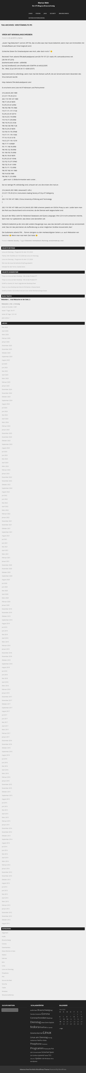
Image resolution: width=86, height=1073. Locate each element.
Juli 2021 (4, 539)
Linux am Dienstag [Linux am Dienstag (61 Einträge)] (39, 1037)
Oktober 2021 (6, 528)
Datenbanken (6, 947)
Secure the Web (7, 980)
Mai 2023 (5, 459)
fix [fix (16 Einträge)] (47, 1027)
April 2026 (5, 331)
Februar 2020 (6, 601)
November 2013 (7, 876)
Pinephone (5, 973)
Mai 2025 (5, 371)
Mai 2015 (5, 810)
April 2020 (5, 594)
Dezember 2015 (7, 784)
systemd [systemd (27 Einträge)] (41, 1055)
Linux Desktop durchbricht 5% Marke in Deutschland (23, 287)
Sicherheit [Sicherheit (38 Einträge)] (45, 1052)
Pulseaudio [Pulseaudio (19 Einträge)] (47, 1049)
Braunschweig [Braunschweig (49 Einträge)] (44, 1010)
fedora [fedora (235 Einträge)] (34, 1027)
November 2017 (7, 700)
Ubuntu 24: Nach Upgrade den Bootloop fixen (22, 283)
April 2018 (5, 682)
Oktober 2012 (6, 920)
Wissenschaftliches (8, 995)
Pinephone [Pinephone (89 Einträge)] (35, 1043)
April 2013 (5, 898)
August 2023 (6, 448)
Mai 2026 (5, 327)
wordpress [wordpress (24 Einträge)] (33, 1061)
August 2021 (6, 536)
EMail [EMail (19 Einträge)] (43, 1022)
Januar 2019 (5, 649)
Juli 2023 (4, 451)
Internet (10, 240)
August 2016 (6, 755)
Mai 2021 (5, 547)
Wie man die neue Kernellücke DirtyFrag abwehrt (17, 263)
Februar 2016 (6, 777)
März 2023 (5, 466)
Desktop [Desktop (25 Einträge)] (49, 1018)
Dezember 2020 (7, 565)
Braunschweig (64, 13)
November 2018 (7, 656)
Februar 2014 (6, 865)
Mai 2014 (5, 854)
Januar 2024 (5, 430)
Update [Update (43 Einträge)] (38, 1058)
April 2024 (5, 419)
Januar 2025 (5, 386)
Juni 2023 (5, 455)
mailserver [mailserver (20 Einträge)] (33, 1040)
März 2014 (5, 861)
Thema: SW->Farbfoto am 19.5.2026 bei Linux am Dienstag (20, 256)
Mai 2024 (5, 415)
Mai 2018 (5, 678)
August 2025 (6, 360)
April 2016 (5, 770)
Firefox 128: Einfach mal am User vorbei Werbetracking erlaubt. (27, 291)
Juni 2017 (5, 719)
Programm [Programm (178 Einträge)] (37, 1048)
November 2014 (7, 832)
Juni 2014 (5, 850)
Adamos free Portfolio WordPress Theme (34, 1069)
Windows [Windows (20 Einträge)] (47, 1058)
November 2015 (7, 788)
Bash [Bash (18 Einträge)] (35, 1010)
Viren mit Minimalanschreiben (17, 34)
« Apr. (61, 1028)
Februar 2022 (6, 514)
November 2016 (7, 744)
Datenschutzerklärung (37, 18)
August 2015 (6, 799)
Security (53, 13)
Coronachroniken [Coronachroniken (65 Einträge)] (38, 1017)
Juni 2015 (5, 806)
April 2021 (5, 550)
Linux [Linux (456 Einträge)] (47, 1032)
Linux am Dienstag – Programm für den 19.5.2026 (17, 252)
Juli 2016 (4, 759)
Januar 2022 (5, 517)
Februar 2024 (6, 426)
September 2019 (7, 620)
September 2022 (7, 488)
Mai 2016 (5, 766)
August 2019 (6, 623)
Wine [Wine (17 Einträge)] (52, 1058)
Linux (30, 13)
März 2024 (5, 422)
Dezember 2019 (7, 609)
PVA (3, 977)
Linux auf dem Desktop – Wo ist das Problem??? (22, 276)
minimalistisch (36, 240)
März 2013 (5, 901)
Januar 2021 (5, 561)
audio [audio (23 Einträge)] (32, 1010)
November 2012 (7, 916)
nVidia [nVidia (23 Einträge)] (44, 1040)
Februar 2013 (6, 905)
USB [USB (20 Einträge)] (43, 1058)
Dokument (28, 240)
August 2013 (6, 883)
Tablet (4, 988)
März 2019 (5, 642)
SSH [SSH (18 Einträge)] (31, 1055)
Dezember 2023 (7, 433)
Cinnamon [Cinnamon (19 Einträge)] (38, 1014)
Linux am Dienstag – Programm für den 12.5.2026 (17, 259)
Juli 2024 (4, 408)
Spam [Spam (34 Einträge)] (51, 1052)
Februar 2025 (6, 382)
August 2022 (6, 492)
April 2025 (5, 375)
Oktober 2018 (6, 660)
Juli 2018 (4, 671)
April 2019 (5, 638)
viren (61, 240)
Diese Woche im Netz (8, 951)
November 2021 (7, 525)
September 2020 (7, 576)
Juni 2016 (5, 762)
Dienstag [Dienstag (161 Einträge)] (35, 1022)
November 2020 (7, 568)
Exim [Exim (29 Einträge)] (47, 1022)
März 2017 (5, 729)
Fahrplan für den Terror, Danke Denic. (14, 267)
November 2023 (7, 437)
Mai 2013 (5, 894)
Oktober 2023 (6, 440)
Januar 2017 (5, 737)
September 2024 (7, 400)
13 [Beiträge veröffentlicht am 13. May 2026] (67, 1019)
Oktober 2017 (6, 704)
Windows (5, 991)
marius (20, 38)
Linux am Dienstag (7, 969)
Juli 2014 (4, 846)
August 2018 (6, 667)
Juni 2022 (5, 499)
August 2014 (6, 843)
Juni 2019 (5, 631)
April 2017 (5, 726)
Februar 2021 (6, 557)
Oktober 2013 (6, 879)
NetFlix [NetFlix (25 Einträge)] (39, 1040)
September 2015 (7, 795)
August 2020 (6, 579)
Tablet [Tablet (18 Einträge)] (46, 1055)
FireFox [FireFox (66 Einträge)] (43, 1027)
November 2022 (7, 481)
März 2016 (5, 773)
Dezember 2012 (7, 912)
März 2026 (5, 334)
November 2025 (7, 349)
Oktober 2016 (6, 748)
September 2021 (7, 532)
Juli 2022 (4, 495)
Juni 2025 (5, 367)
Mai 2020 (5, 590)
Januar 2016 (5, 781)
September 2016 (7, 751)
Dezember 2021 (7, 521)
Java (45, 13)
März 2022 (5, 510)
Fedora (38, 13)
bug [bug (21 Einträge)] (51, 1010)
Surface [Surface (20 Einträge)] (35, 1055)
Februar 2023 (6, 470)
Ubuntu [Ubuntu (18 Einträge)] (32, 1058)
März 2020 (5, 598)
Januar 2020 (5, 605)
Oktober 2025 (6, 353)
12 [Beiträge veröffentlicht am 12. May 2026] (64, 1019)
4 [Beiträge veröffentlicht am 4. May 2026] (59, 1017)
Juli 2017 (4, 715)
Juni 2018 (5, 675)
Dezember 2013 (7, 872)
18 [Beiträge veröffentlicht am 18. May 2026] (60, 1022)
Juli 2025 (4, 364)
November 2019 (7, 612)
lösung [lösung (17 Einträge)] (50, 1037)
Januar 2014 (5, 868)
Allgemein (5, 933)
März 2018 (5, 686)
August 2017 (6, 711)
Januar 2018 (5, 693)
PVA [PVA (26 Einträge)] (52, 1049)
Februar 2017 (6, 733)
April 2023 (5, 462)
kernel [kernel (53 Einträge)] (40, 1033)
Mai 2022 (5, 503)
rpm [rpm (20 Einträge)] (31, 1052)
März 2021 (5, 554)
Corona (4, 944)
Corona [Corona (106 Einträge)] (46, 1013)
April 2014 (5, 857)
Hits (11, 304)
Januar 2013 (5, 909)
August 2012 (6, 923)
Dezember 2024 (7, 389)
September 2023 (7, 444)
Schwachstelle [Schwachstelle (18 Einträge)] (37, 1052)
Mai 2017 (5, 722)
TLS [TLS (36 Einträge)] (49, 1055)
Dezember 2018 (7, 653)
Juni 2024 (5, 411)
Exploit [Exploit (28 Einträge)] (51, 1022)
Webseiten (5, 304)
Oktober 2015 (6, 792)
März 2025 (5, 378)
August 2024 (6, 404)
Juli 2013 (4, 887)
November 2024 (7, 393)
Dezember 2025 (7, 345)
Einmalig (17, 304)
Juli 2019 (4, 627)
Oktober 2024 (6, 397)
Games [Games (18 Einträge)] (50, 1027)
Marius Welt (43, 3)
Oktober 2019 (6, 616)
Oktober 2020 (6, 572)
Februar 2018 (6, 689)
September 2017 (7, 708)
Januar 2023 (5, 473)
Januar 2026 (5, 342)
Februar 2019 (6, 645)
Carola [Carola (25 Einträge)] (32, 1014)
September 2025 (7, 356)
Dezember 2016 (7, 740)
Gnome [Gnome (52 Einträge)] (33, 1033)
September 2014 (7, 839)
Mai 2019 (5, 634)
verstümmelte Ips (54, 240)
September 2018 (7, 664)
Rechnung (45, 240)
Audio (3, 936)
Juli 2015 (4, 803)
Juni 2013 (5, 890)
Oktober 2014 (6, 836)
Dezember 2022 (7, 477)
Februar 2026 (6, 338)
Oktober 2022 (6, 484)
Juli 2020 (4, 583)
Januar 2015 (5, 825)
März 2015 (5, 817)
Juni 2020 (5, 587)
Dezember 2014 (7, 828)
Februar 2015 (6, 821)
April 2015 (5, 814)
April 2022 (5, 506)
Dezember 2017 (7, 697)
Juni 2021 (5, 543)
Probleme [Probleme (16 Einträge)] (44, 1044)
